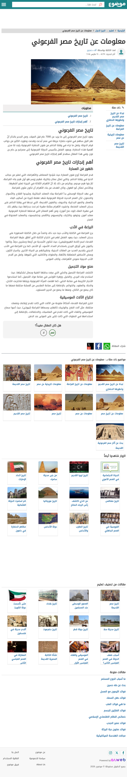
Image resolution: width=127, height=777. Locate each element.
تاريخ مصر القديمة (119, 145)
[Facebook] (123, 752)
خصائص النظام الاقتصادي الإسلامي (107, 716)
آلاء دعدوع (91, 50)
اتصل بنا (15, 752)
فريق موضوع (13, 765)
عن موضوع (40, 752)
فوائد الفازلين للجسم (115, 710)
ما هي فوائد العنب (116, 704)
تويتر (90, 346)
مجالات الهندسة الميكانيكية (111, 735)
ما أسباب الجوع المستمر (113, 679)
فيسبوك (98, 346)
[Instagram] (110, 752)
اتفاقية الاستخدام (11, 758)
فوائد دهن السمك (116, 698)
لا (43, 332)
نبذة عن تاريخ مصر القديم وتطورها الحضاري (115, 116)
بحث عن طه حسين (116, 685)
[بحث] (100, 4)
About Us (40, 765)
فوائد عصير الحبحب (116, 723)
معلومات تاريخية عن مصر (115, 136)
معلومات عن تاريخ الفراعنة (115, 127)
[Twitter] (116, 752)
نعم (52, 332)
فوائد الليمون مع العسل (113, 691)
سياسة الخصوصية (37, 758)
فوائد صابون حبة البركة (114, 729)
